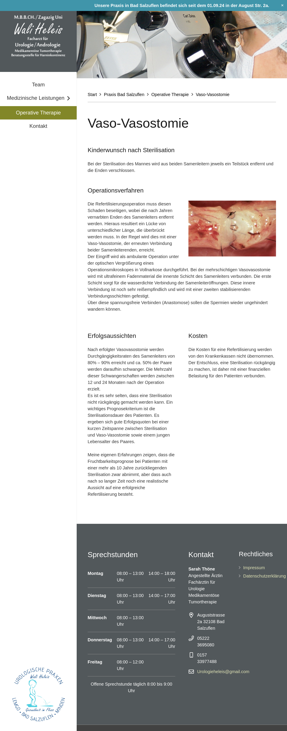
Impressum (254, 567)
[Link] (38, 36)
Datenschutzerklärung (264, 576)
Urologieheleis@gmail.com (223, 671)
